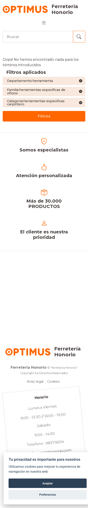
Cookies (53, 381)
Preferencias (47, 494)
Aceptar (47, 483)
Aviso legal (35, 381)
